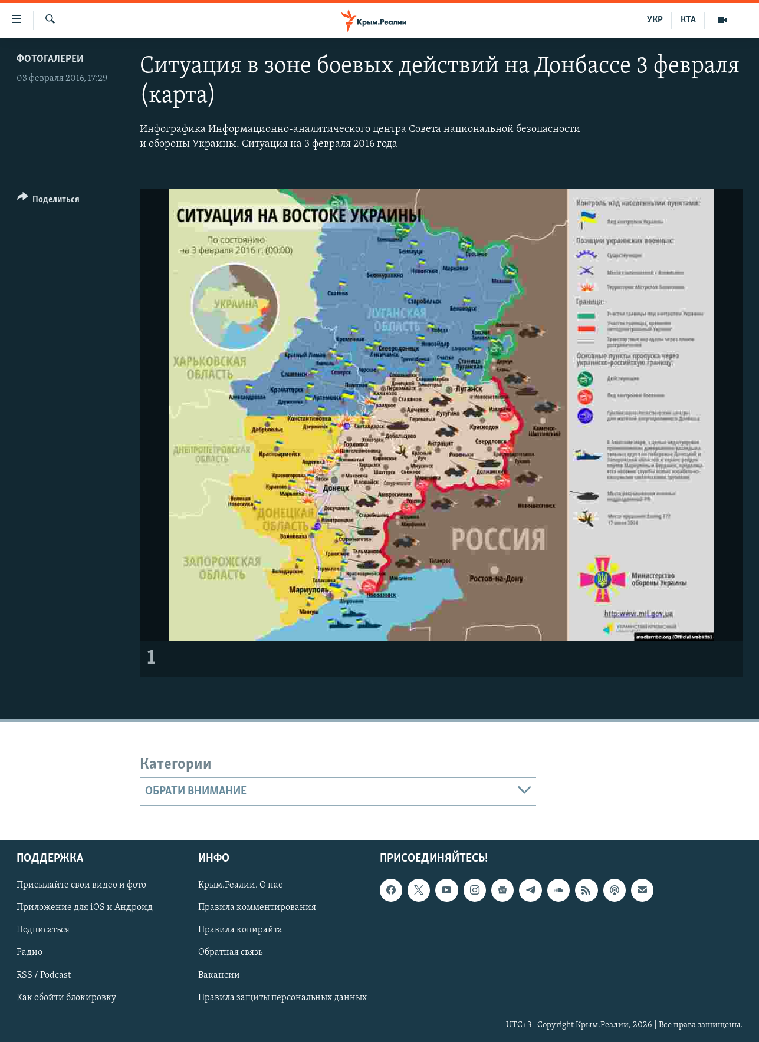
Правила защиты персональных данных (282, 998)
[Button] (48, 201)
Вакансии (219, 975)
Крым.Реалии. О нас (240, 886)
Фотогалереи (50, 59)
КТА (688, 20)
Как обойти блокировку (66, 998)
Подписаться (43, 930)
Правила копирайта (240, 930)
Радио (29, 953)
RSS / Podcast (44, 975)
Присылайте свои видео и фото (81, 886)
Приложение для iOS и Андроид (85, 908)
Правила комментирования (257, 908)
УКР (655, 20)
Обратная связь (230, 953)
